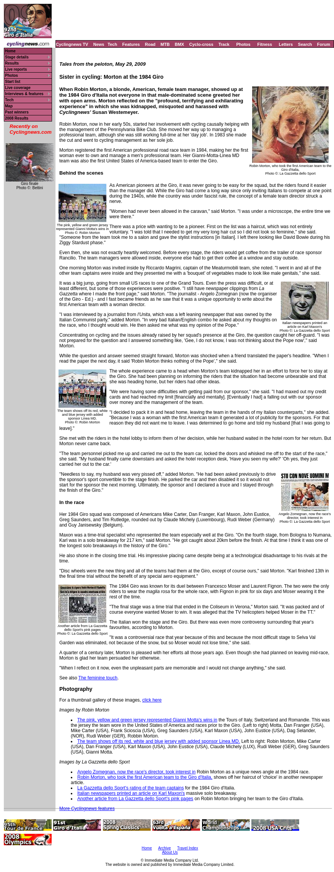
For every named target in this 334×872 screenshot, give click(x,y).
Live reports (16, 69)
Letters (286, 44)
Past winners (17, 112)
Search (305, 44)
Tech (112, 44)
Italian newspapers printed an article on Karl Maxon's (131, 793)
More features (87, 808)
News (98, 44)
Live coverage (18, 88)
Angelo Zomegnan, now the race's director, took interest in (136, 772)
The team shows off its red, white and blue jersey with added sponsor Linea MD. (158, 741)
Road (150, 44)
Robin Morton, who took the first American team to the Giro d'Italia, (144, 777)
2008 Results (16, 118)
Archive (164, 848)
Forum (323, 44)
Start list (12, 81)
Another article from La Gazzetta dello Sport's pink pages (135, 798)
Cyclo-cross (201, 44)
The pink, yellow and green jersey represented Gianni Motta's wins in (147, 720)
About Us (170, 852)
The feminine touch (97, 678)
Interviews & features (24, 94)
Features (131, 44)
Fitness (264, 44)
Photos (243, 44)
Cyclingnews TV (72, 44)
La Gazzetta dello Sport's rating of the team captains (130, 788)
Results (12, 63)
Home (10, 51)
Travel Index (187, 848)
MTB (165, 44)
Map (9, 106)
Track (224, 44)
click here (152, 700)
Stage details (17, 57)
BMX (179, 44)
